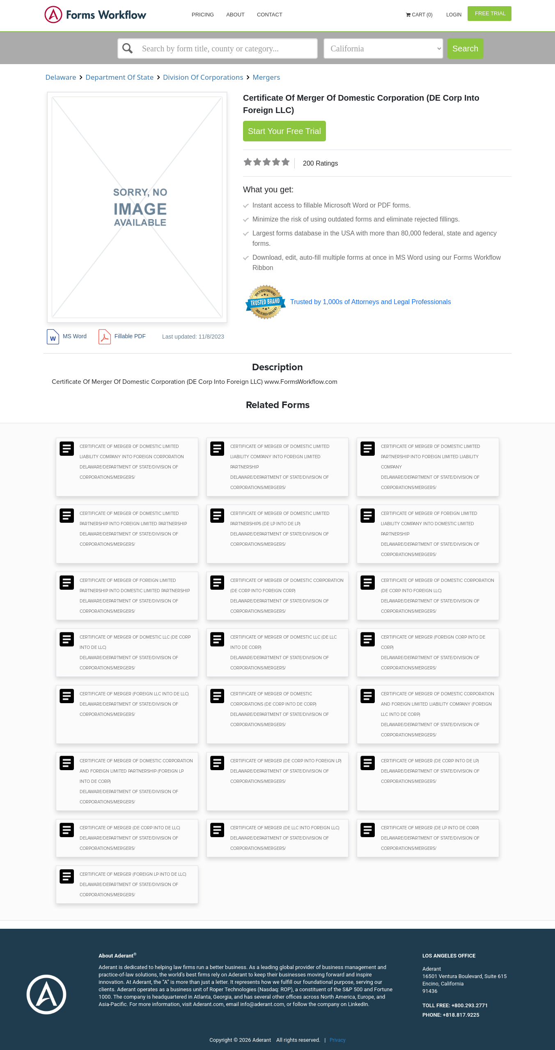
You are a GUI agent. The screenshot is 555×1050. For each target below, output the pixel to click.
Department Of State (120, 77)
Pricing (203, 15)
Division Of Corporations (203, 77)
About (235, 15)
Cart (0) (419, 15)
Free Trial (489, 13)
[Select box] (217, 48)
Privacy (338, 1040)
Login (453, 15)
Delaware (61, 77)
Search (465, 48)
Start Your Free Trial (284, 131)
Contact (269, 15)
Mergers (266, 77)
